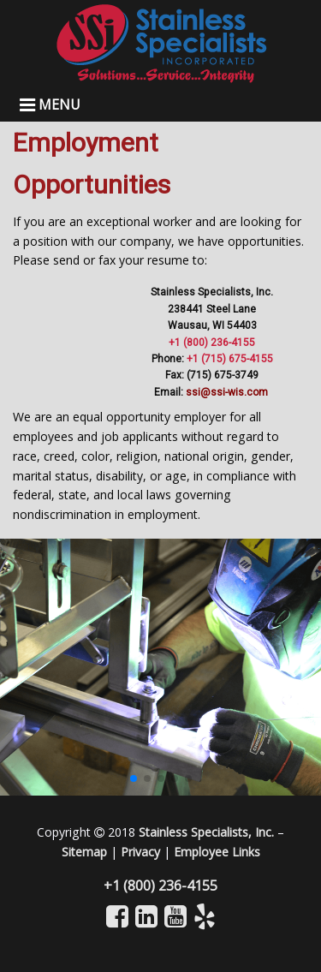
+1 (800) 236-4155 (212, 343)
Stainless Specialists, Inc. (206, 832)
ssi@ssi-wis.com (228, 392)
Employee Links (217, 852)
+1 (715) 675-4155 (230, 359)
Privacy (140, 852)
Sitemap (84, 852)
